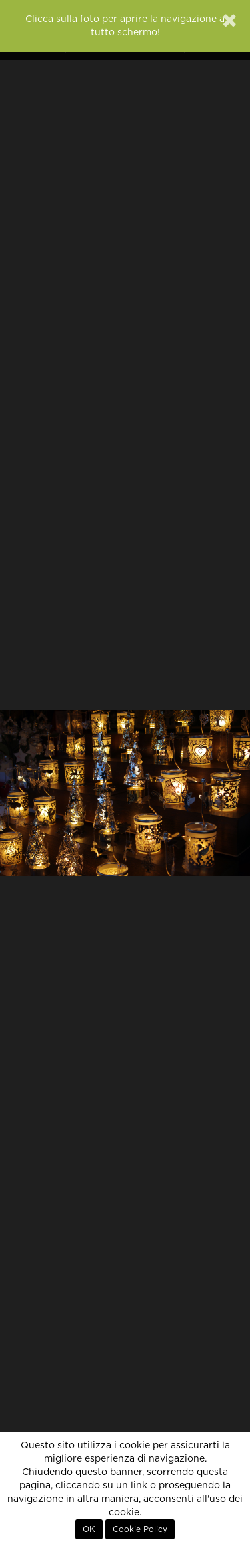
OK (89, 1529)
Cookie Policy (140, 1529)
